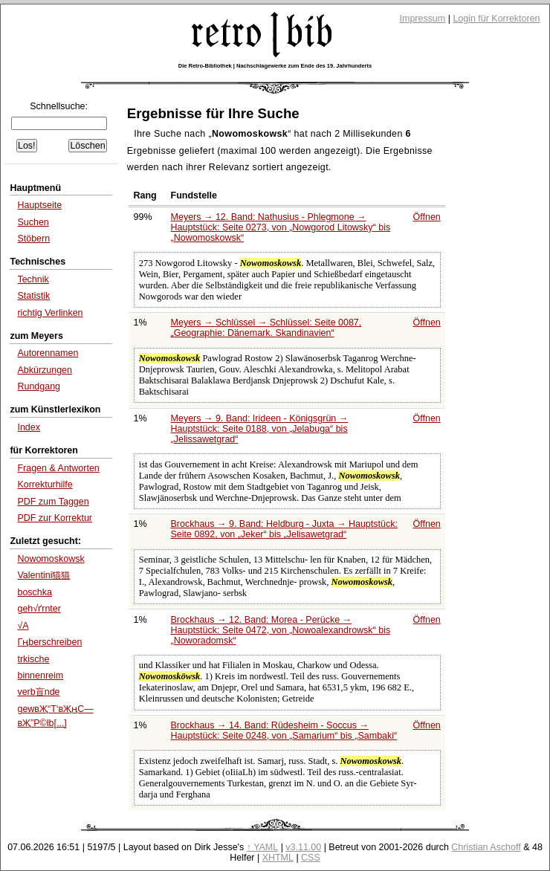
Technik (32, 279)
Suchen (32, 222)
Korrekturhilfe (44, 484)
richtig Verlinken (49, 313)
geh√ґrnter (38, 608)
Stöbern (33, 238)
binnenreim (40, 675)
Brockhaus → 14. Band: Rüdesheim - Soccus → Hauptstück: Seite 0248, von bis (284, 730)
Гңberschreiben (49, 642)
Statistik (33, 296)
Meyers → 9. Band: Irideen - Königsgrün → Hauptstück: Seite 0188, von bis (260, 428)
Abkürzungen (44, 370)
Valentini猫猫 (43, 575)
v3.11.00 (303, 847)
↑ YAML (263, 847)
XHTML (278, 857)
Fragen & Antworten (58, 468)
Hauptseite (39, 205)
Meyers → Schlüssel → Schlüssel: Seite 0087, (266, 327)
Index (28, 427)
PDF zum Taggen (52, 501)
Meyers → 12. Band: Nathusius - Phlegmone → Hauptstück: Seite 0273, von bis (281, 227)
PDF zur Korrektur (54, 518)
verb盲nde (38, 692)
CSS (310, 857)
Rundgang (38, 386)
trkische (33, 659)
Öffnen (427, 217)
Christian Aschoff (485, 847)
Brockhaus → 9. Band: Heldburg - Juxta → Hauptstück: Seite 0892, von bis (284, 529)
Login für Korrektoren (496, 18)
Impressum (423, 18)
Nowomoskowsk (50, 559)
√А (22, 626)
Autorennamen (47, 353)
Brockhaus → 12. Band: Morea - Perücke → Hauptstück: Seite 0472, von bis (281, 630)
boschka (34, 592)
